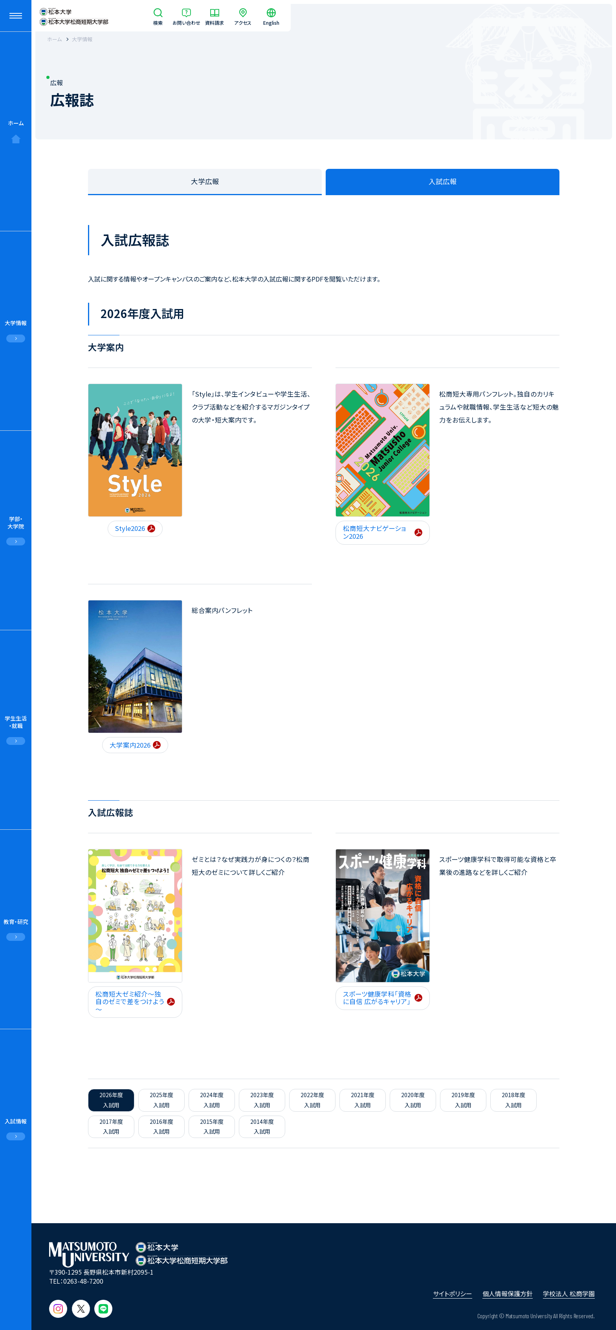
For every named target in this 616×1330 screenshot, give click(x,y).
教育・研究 (16, 922)
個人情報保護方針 (507, 1293)
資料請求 (214, 22)
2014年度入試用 (262, 1127)
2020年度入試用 (413, 1100)
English (271, 22)
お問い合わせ (186, 22)
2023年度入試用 (262, 1100)
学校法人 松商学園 (569, 1293)
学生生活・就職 (16, 721)
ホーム (16, 123)
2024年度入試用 (212, 1100)
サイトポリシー (452, 1293)
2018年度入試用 (513, 1100)
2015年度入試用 (212, 1127)
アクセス (242, 22)
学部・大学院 (15, 522)
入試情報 (16, 1121)
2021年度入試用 (362, 1100)
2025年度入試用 (161, 1100)
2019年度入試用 (463, 1100)
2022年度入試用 (312, 1100)
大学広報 (205, 181)
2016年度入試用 (161, 1127)
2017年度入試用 (111, 1127)
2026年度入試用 (111, 1100)
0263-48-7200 (83, 1281)
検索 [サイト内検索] (158, 22)
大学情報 (16, 323)
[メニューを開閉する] (15, 15)
